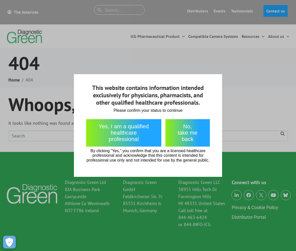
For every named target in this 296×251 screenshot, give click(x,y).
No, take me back (187, 133)
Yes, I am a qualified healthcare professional (124, 133)
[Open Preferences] (9, 242)
